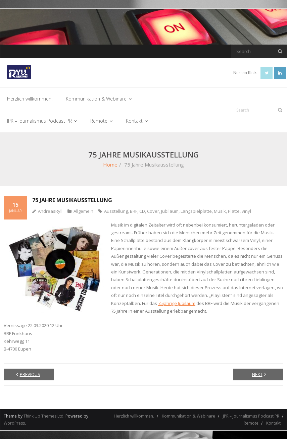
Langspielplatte (196, 211)
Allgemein (83, 211)
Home (110, 164)
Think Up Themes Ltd (43, 416)
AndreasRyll (50, 211)
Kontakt (273, 423)
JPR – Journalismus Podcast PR (251, 416)
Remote (251, 423)
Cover (153, 211)
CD (142, 211)
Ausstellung (116, 211)
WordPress (14, 423)
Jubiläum (170, 211)
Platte (234, 211)
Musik (220, 211)
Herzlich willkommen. (134, 416)
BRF (133, 211)
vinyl (246, 211)
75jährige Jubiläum (176, 303)
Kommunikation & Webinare (188, 416)
